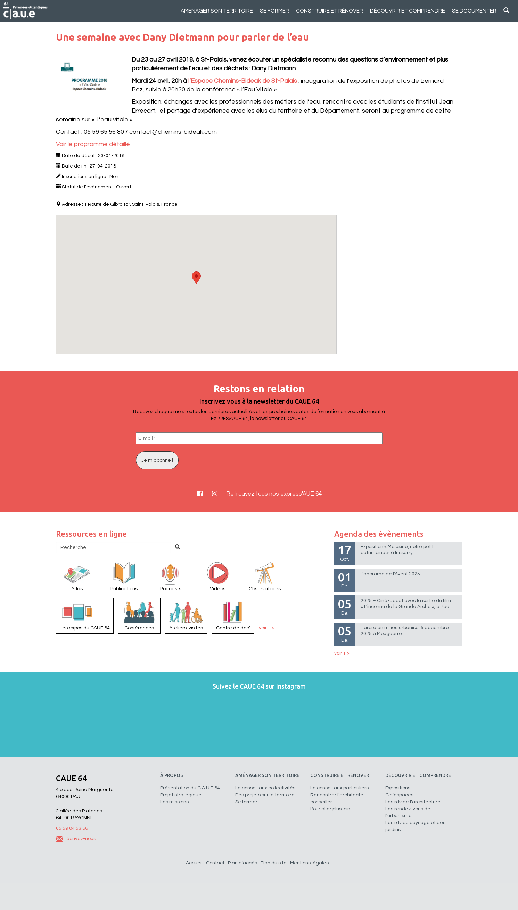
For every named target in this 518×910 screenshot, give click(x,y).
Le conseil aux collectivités (265, 788)
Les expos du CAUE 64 (85, 615)
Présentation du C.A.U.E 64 (190, 788)
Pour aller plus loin (330, 808)
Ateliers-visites (186, 615)
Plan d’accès (242, 863)
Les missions (174, 801)
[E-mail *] (259, 438)
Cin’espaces (399, 795)
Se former (274, 11)
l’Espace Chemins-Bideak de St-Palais (242, 81)
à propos (171, 775)
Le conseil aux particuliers (339, 788)
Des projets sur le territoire (265, 795)
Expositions (397, 788)
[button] (196, 277)
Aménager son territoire (217, 11)
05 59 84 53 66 (72, 828)
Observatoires (264, 576)
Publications (124, 576)
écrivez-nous (76, 838)
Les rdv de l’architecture (413, 801)
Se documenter (474, 11)
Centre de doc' (233, 615)
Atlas (77, 576)
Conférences (139, 615)
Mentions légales (309, 863)
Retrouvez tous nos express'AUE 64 (274, 494)
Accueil (194, 863)
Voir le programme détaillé (93, 144)
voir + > (266, 628)
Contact (215, 863)
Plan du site (274, 863)
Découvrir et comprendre (407, 11)
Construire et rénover (329, 11)
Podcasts (171, 576)
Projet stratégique (181, 795)
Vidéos (217, 576)
